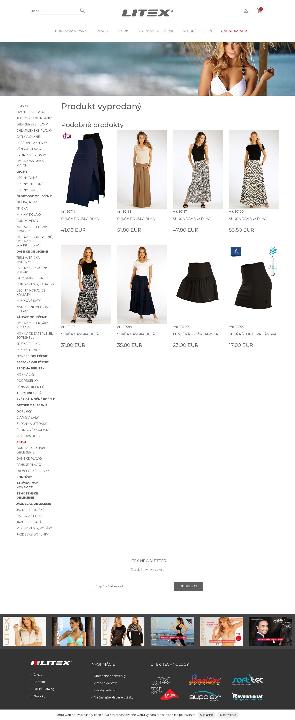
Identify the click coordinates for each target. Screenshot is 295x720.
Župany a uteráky (31, 424)
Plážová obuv (28, 436)
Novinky (38, 696)
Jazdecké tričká (30, 510)
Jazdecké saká (28, 522)
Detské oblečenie (31, 405)
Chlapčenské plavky (34, 130)
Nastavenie (228, 715)
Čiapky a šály (27, 417)
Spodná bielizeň (197, 31)
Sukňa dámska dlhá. (80, 219)
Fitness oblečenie (32, 356)
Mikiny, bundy (28, 350)
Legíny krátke (28, 190)
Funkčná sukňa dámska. (196, 334)
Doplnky (24, 411)
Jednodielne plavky (34, 118)
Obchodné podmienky (108, 676)
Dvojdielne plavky (32, 112)
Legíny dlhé (27, 178)
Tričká (21, 208)
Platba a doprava (104, 683)
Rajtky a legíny (29, 516)
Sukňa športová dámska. (253, 334)
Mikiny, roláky (28, 214)
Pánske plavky (28, 149)
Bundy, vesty (27, 221)
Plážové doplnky (31, 143)
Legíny (123, 31)
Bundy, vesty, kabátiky (35, 284)
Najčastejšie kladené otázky (112, 697)
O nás (36, 675)
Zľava (21, 442)
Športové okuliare (33, 430)
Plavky (102, 31)
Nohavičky (25, 374)
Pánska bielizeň (30, 387)
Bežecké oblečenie (32, 362)
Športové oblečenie (156, 31)
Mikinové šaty (28, 301)
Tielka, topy (26, 202)
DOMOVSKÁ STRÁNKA (71, 31)
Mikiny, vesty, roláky (34, 528)
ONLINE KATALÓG (234, 31)
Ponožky (24, 477)
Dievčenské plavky (32, 124)
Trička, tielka (28, 344)
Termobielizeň (28, 393)
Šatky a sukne (28, 137)
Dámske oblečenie (32, 251)
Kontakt (38, 682)
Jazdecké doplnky (32, 534)
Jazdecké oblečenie (33, 504)
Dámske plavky (29, 458)
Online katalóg (42, 689)
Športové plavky (31, 155)
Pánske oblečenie (31, 317)
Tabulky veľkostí (104, 690)
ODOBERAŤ (188, 586)
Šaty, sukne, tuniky (32, 278)
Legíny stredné (29, 184)
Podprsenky (27, 381)
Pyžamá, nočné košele (35, 399)
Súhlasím (206, 715)
